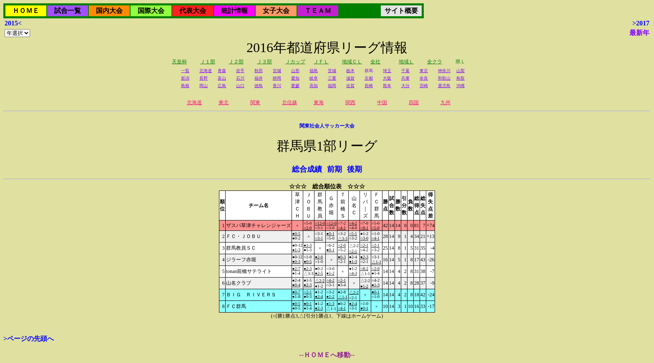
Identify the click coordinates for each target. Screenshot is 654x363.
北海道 (205, 70)
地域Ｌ (406, 62)
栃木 (350, 70)
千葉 (405, 70)
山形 (295, 70)
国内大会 (109, 10)
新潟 (185, 78)
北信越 (289, 102)
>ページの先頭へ (28, 338)
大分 (405, 85)
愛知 (295, 78)
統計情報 (234, 10)
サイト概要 (401, 10)
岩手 (240, 70)
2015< (13, 23)
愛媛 (295, 85)
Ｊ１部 (207, 62)
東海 (319, 102)
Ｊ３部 (264, 62)
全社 (375, 62)
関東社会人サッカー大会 (327, 126)
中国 (382, 102)
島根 (185, 85)
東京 (424, 70)
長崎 (369, 85)
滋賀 (350, 78)
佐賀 (350, 85)
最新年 (639, 32)
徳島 (258, 85)
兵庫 (405, 78)
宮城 (277, 70)
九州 (445, 102)
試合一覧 (67, 10)
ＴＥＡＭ (317, 10)
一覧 (185, 70)
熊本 (387, 85)
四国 (414, 102)
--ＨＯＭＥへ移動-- (327, 354)
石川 (240, 78)
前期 (334, 169)
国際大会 (151, 10)
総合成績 (307, 169)
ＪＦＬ (321, 62)
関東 (255, 102)
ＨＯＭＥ (26, 10)
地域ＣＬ (352, 62)
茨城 (332, 70)
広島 (222, 85)
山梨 (460, 70)
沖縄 (460, 85)
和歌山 (444, 78)
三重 (332, 78)
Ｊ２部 (236, 62)
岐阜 (313, 78)
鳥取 (460, 78)
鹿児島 (444, 85)
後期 (354, 169)
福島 (313, 70)
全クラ (434, 62)
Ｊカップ (295, 62)
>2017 (640, 23)
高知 (313, 85)
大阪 (387, 78)
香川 (277, 85)
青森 (222, 70)
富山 (222, 78)
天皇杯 (179, 62)
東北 (224, 102)
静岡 (277, 78)
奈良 (424, 78)
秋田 (258, 70)
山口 (240, 85)
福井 (258, 78)
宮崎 (424, 85)
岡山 (203, 85)
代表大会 (192, 10)
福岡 (332, 85)
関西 (350, 102)
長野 (203, 78)
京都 (369, 78)
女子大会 (276, 10)
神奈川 (444, 70)
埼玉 (387, 70)
